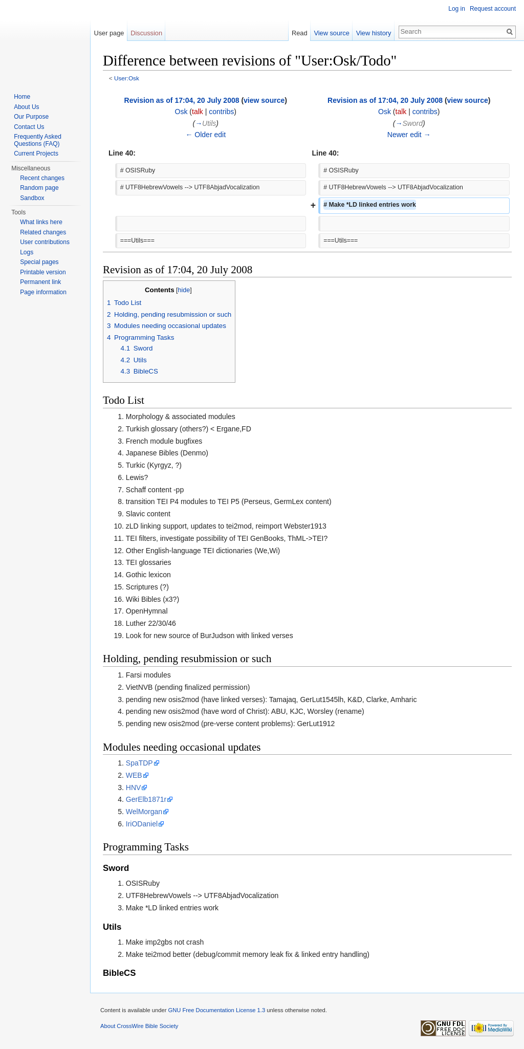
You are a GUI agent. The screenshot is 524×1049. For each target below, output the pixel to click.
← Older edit (205, 134)
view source (264, 100)
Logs (26, 252)
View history (373, 33)
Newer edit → (409, 134)
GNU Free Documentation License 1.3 (216, 1010)
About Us (26, 107)
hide (184, 290)
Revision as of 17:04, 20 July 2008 (181, 100)
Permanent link (40, 282)
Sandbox (32, 198)
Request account (493, 8)
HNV (133, 787)
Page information (43, 292)
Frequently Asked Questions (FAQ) (37, 140)
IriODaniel (142, 824)
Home (22, 96)
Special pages (39, 262)
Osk (181, 111)
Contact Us (29, 126)
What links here (41, 222)
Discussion (146, 33)
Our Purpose (31, 116)
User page (109, 33)
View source (331, 33)
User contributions (45, 242)
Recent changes (42, 178)
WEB (134, 775)
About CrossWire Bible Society (139, 1026)
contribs (221, 111)
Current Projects (36, 153)
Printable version (43, 272)
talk (197, 111)
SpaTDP (139, 763)
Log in (456, 8)
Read (300, 33)
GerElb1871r (146, 799)
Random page (39, 187)
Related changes (43, 232)
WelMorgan (144, 811)
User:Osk (126, 78)
